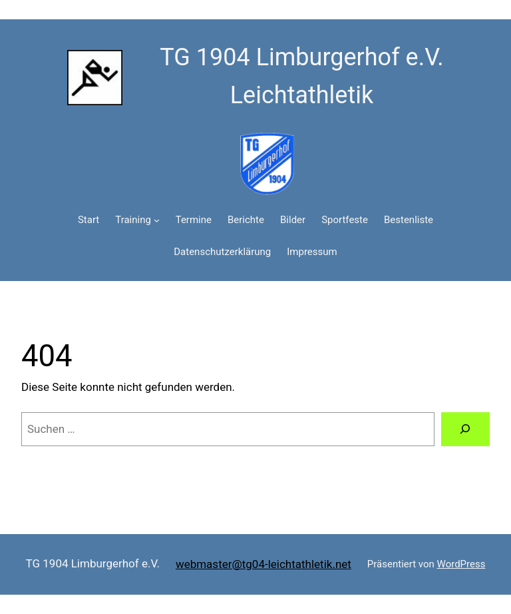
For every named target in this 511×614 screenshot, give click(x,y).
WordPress (461, 564)
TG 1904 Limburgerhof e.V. (93, 563)
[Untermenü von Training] (157, 220)
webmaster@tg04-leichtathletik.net (263, 564)
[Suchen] (465, 429)
